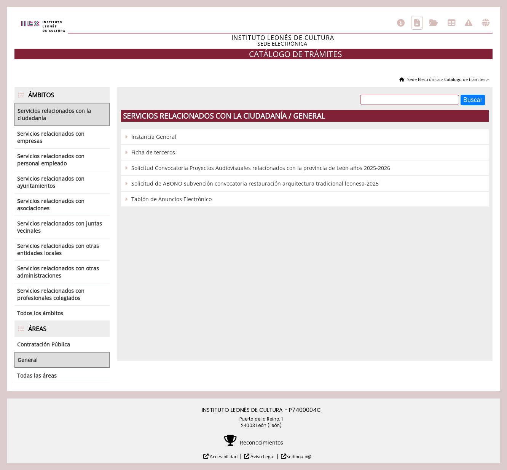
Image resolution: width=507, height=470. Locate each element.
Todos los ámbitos (40, 313)
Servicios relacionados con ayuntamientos (50, 182)
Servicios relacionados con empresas (50, 137)
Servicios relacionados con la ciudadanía (54, 114)
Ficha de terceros (153, 152)
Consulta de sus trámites (433, 23)
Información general (401, 23)
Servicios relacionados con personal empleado (50, 159)
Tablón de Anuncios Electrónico (171, 199)
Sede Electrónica (423, 79)
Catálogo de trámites (417, 23)
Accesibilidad (223, 456)
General (28, 360)
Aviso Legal (261, 456)
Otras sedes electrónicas (486, 23)
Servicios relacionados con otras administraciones (58, 272)
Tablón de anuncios (451, 23)
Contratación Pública (43, 344)
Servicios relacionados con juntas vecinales (59, 227)
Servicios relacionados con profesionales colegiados (50, 294)
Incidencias (468, 23)
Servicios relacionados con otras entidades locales (58, 249)
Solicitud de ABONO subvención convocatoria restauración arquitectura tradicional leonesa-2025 (255, 183)
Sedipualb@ (298, 456)
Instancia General (153, 136)
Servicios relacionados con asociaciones (50, 204)
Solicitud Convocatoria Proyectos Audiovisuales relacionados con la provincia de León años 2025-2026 (260, 167)
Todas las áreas (37, 375)
